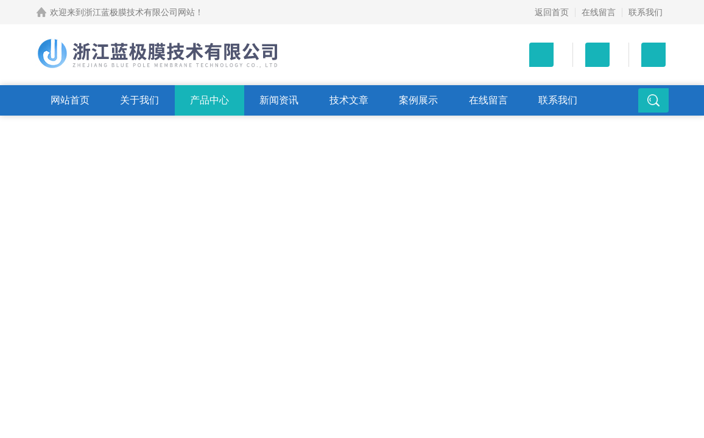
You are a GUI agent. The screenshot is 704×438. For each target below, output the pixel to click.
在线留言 (599, 12)
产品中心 (209, 100)
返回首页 (552, 12)
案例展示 (418, 100)
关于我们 (139, 100)
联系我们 (645, 12)
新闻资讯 (278, 100)
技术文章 (348, 100)
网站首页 (70, 100)
